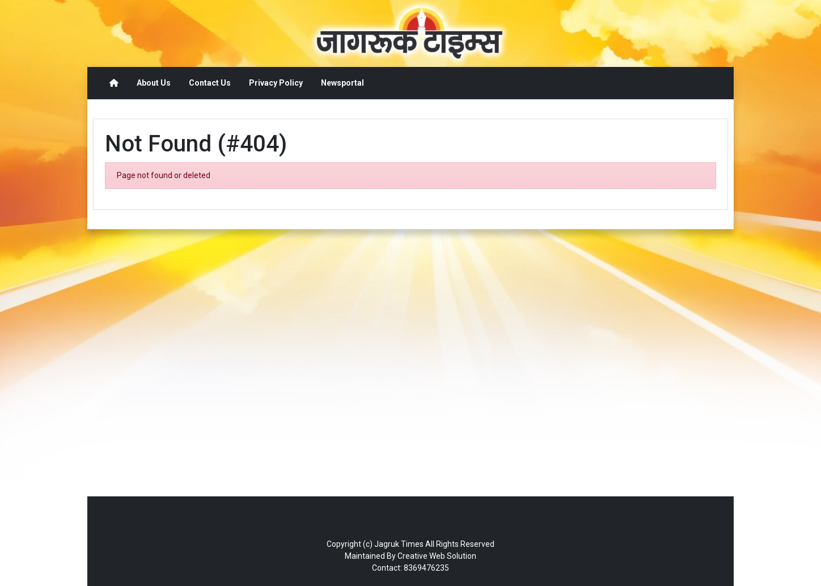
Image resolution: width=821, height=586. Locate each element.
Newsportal (342, 82)
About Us (154, 82)
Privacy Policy (276, 82)
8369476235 (426, 567)
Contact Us (210, 82)
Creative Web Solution (436, 555)
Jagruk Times (399, 544)
